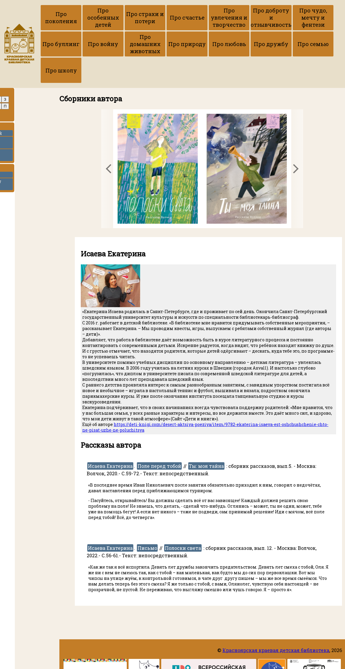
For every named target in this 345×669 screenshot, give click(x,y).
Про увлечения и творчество (220, 18)
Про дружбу (260, 44)
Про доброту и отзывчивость (260, 18)
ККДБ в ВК (13, 176)
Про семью (300, 44)
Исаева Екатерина (110, 467)
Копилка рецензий (24, 134)
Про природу (180, 44)
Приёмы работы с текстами (23, 144)
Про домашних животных (140, 44)
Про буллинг (60, 44)
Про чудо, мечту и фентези (301, 18)
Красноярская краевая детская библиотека (275, 650)
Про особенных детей (100, 18)
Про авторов (22, 94)
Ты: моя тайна (206, 467)
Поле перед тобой (159, 467)
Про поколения (60, 18)
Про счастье (180, 17)
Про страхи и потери (140, 18)
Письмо (147, 549)
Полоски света (183, 549)
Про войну (100, 44)
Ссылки (16, 170)
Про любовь (221, 44)
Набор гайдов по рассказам (21, 156)
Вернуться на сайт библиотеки (23, 185)
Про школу (60, 71)
